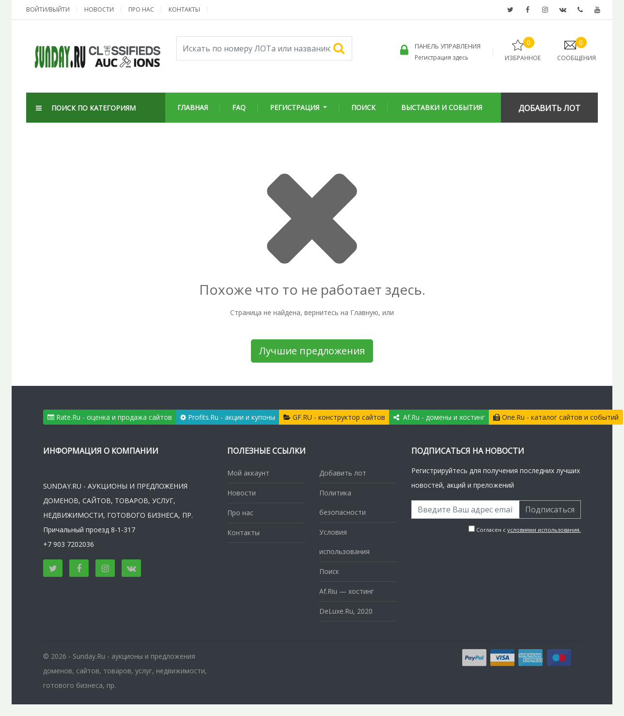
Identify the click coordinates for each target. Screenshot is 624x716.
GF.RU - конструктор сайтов (334, 417)
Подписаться (550, 509)
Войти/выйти (48, 9)
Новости (99, 9)
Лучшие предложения (312, 350)
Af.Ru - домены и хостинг (439, 417)
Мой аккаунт (248, 472)
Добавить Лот (549, 108)
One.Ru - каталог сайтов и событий (556, 417)
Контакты (184, 9)
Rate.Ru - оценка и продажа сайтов (109, 417)
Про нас (141, 9)
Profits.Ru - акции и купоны (227, 417)
